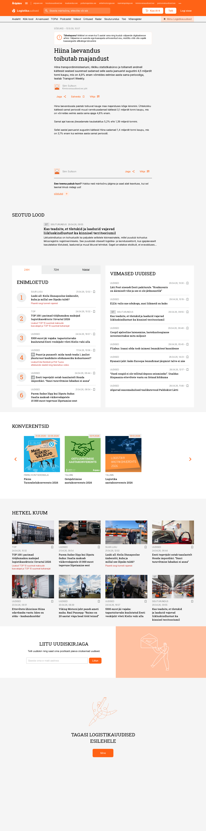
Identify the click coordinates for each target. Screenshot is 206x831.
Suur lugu (37, 291)
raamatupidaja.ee (125, 3)
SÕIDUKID (59, 28)
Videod (77, 19)
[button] (57, 661)
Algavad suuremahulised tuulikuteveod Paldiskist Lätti (144, 389)
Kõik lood (28, 19)
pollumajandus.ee (88, 3)
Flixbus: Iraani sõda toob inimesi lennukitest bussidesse (144, 348)
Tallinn (69, 475)
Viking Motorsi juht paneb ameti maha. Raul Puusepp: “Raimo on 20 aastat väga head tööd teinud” (79, 612)
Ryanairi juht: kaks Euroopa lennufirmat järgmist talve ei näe (147, 361)
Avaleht (16, 19)
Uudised (35, 334)
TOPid (54, 19)
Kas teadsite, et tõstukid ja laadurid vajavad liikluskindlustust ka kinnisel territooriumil (80, 231)
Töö (124, 19)
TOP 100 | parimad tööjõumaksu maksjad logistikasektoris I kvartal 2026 (31, 558)
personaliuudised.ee (166, 3)
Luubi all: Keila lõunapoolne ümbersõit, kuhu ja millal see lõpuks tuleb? (122, 558)
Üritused (88, 19)
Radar (98, 19)
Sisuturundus (111, 19)
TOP (33, 311)
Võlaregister (135, 19)
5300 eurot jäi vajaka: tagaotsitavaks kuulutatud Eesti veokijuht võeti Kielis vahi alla (125, 612)
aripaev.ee (38, 3)
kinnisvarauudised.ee (145, 3)
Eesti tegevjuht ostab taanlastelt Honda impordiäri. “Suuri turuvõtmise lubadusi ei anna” (172, 558)
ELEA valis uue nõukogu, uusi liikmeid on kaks (139, 303)
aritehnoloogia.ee (107, 3)
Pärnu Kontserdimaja (36, 475)
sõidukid (58, 193)
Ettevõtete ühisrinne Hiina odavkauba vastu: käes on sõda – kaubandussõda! (28, 612)
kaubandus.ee (71, 3)
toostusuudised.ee (54, 3)
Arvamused (42, 19)
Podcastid (65, 19)
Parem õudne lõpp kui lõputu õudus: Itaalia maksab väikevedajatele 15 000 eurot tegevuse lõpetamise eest (54, 397)
